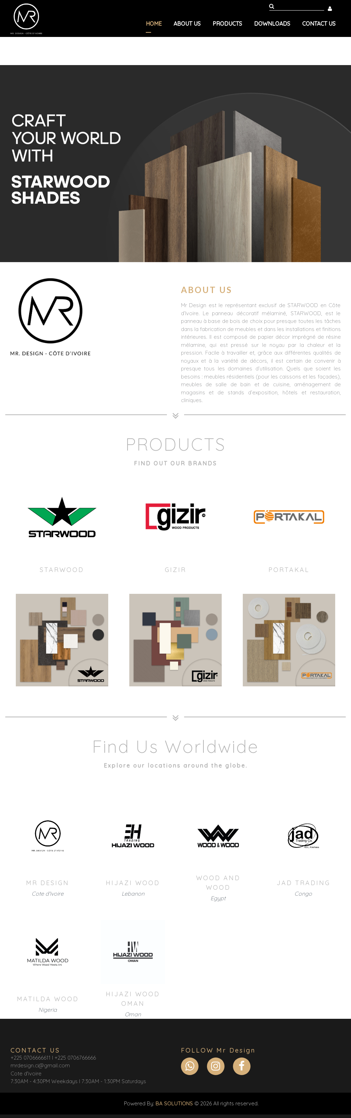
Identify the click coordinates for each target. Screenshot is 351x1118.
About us (187, 23)
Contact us (319, 23)
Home (154, 23)
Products (227, 23)
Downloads (272, 23)
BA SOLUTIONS (174, 1103)
